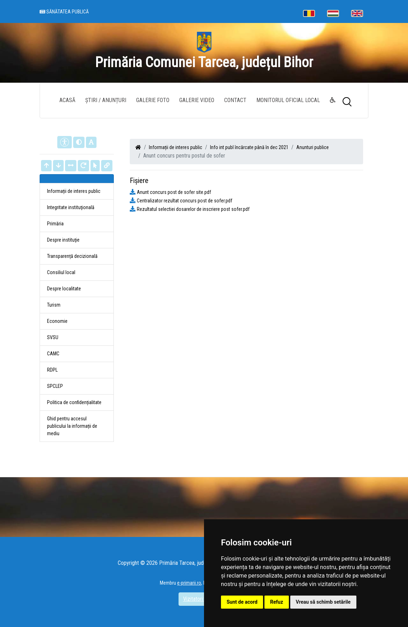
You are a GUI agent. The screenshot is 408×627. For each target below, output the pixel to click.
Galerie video (196, 100)
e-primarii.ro (189, 583)
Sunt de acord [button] (242, 602)
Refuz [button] (276, 602)
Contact (235, 100)
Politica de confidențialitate (74, 402)
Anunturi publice (312, 147)
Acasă (67, 100)
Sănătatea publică (64, 12)
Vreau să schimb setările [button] (323, 602)
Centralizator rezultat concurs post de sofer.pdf (184, 200)
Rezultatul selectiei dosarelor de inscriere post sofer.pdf (193, 209)
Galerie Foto (152, 100)
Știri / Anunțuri (105, 100)
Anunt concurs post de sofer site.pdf (174, 192)
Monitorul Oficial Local (288, 100)
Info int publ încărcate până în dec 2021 (249, 147)
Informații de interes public (175, 147)
